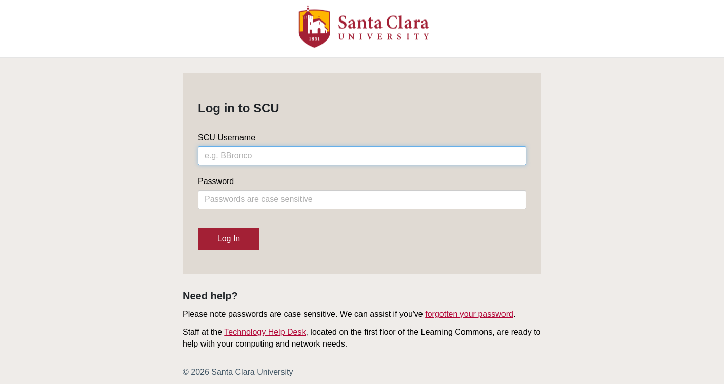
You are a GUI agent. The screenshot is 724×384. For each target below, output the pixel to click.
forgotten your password (469, 314)
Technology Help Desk (265, 332)
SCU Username (226, 137)
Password (216, 181)
